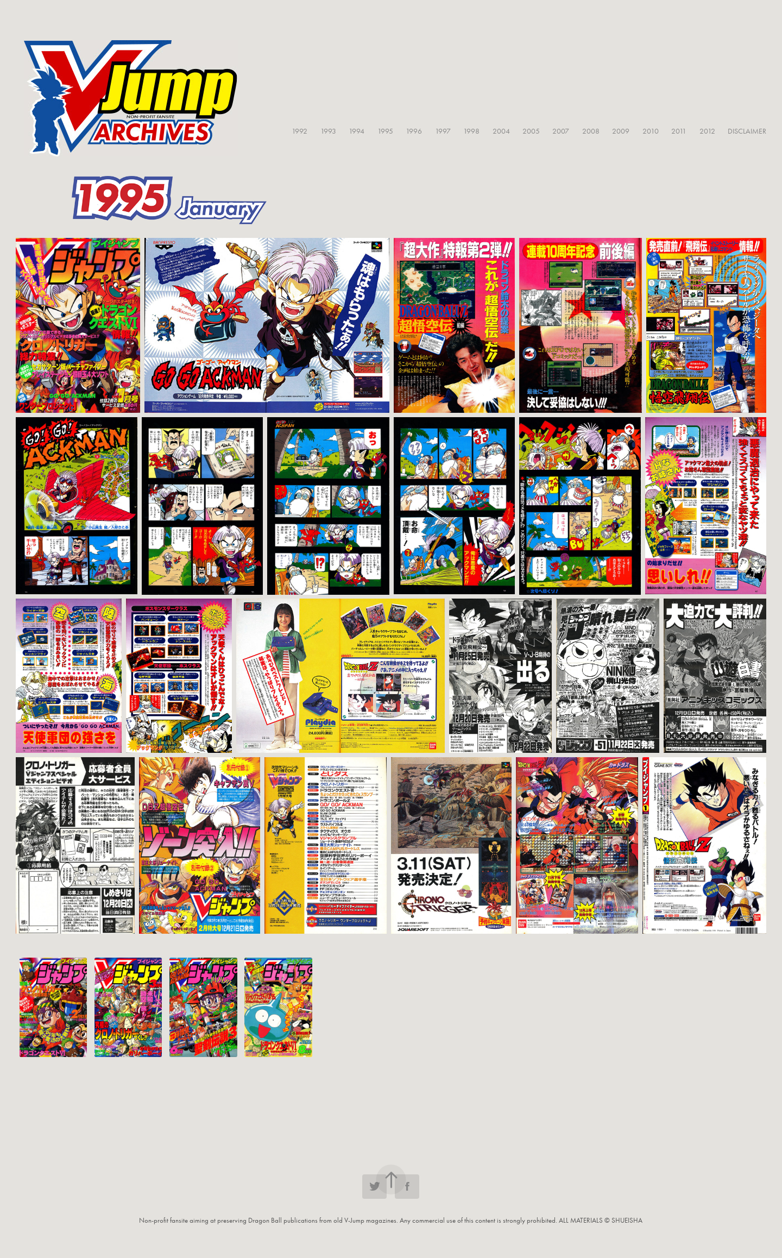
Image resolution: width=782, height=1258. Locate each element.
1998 (471, 131)
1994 (356, 131)
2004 (501, 131)
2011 (678, 131)
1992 (299, 131)
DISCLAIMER (747, 131)
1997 (443, 131)
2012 (707, 131)
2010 (650, 131)
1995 (385, 131)
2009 (620, 131)
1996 (414, 131)
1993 (328, 131)
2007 (560, 131)
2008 (591, 131)
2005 (531, 131)
